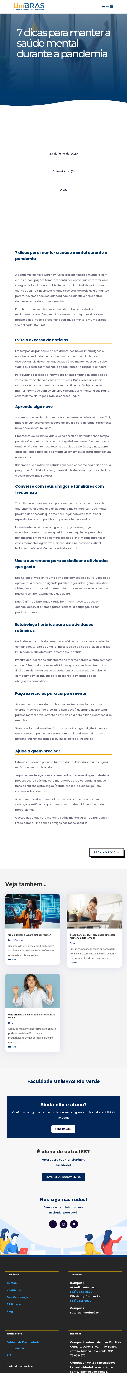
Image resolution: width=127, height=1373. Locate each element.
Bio (9, 1355)
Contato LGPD (16, 1348)
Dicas (63, 189)
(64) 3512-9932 (80, 1301)
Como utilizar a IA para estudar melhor (29, 935)
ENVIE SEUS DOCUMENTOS (63, 1176)
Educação (18, 940)
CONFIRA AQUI (63, 1129)
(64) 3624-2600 (81, 1292)
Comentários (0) (64, 171)
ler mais (12, 959)
